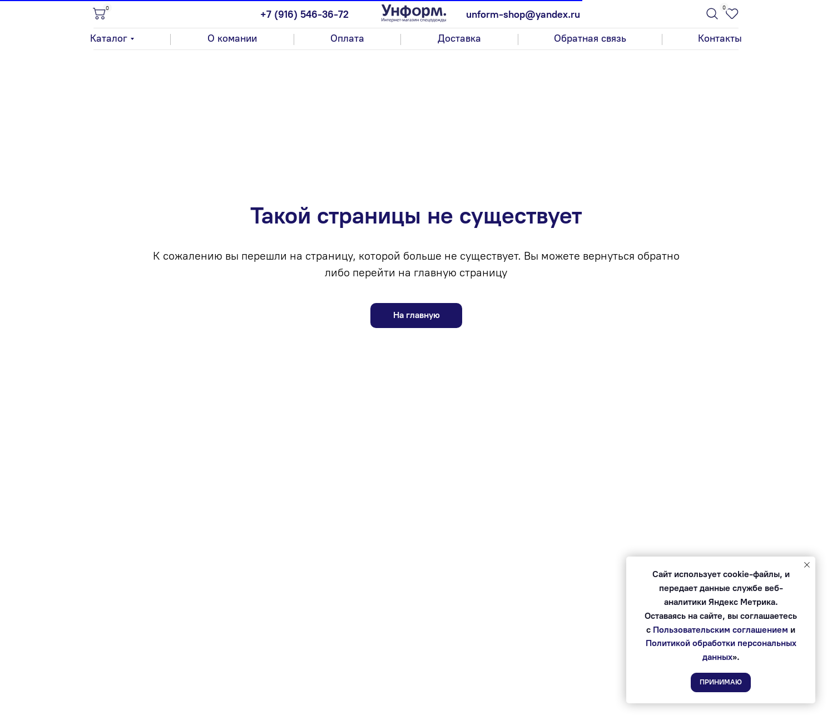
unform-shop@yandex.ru (523, 14)
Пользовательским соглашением (720, 629)
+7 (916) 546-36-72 (304, 14)
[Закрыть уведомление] (807, 564)
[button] (590, 39)
